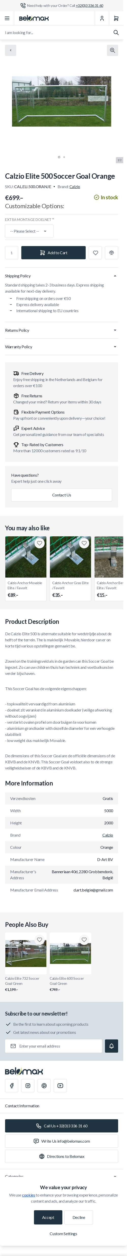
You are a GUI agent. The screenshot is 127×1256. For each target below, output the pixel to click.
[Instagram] (27, 1085)
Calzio (74, 186)
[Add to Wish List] (95, 252)
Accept (48, 1217)
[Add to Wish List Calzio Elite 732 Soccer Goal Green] (39, 940)
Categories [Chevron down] (61, 1176)
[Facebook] (11, 1085)
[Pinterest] (44, 1085)
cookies (28, 1194)
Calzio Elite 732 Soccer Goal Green (26, 984)
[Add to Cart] (53, 252)
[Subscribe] (111, 1046)
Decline (78, 1217)
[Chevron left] (10, 50)
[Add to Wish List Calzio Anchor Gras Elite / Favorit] (84, 543)
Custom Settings (63, 1233)
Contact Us (61, 494)
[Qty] (11, 252)
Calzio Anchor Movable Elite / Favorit (26, 590)
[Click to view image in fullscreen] (112, 50)
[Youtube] (60, 1085)
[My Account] (102, 18)
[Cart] (116, 18)
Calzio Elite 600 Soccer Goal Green (70, 984)
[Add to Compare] (111, 252)
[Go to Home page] (34, 18)
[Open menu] (7, 18)
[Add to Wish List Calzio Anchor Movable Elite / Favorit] (39, 543)
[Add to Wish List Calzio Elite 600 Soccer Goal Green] (84, 940)
